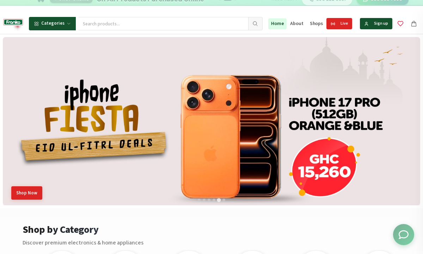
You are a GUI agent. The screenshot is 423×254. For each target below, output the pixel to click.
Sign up (376, 23)
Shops (316, 23)
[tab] (199, 200)
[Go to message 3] (235, 7)
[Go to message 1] (220, 7)
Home (277, 23)
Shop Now (26, 193)
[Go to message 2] (228, 7)
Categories (52, 23)
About (296, 23)
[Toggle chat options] (403, 234)
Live (339, 23)
